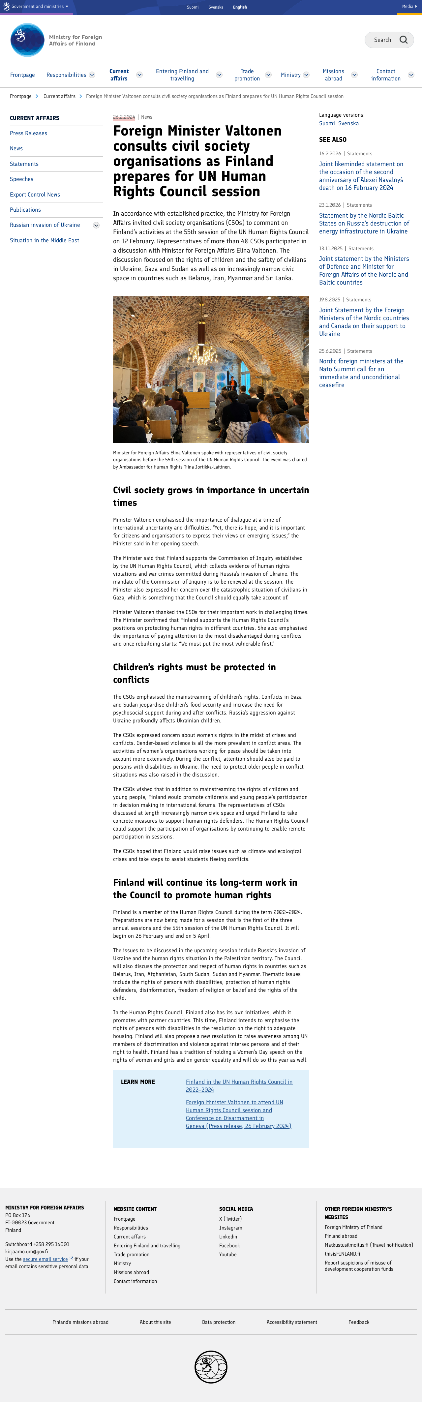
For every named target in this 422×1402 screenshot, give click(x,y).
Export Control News (35, 194)
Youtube (228, 1254)
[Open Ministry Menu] (306, 74)
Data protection (218, 1322)
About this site (155, 1322)
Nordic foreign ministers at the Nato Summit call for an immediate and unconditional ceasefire (361, 373)
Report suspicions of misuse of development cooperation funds (359, 1266)
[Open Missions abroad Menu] (354, 74)
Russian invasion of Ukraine (45, 225)
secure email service (48, 1259)
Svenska (216, 7)
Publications (25, 209)
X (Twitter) (230, 1219)
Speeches (21, 179)
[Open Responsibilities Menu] (92, 74)
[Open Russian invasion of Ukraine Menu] (96, 225)
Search (404, 40)
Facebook (229, 1245)
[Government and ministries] (36, 7)
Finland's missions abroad (80, 1322)
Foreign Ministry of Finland (353, 1227)
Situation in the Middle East (44, 240)
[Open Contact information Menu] (411, 74)
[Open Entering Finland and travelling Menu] (219, 74)
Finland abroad (341, 1236)
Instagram (230, 1228)
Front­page (21, 96)
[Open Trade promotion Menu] (268, 74)
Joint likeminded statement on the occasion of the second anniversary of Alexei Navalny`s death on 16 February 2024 (361, 176)
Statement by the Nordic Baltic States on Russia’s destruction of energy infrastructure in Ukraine (364, 223)
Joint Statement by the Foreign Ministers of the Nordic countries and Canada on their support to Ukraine (364, 322)
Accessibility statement (292, 1322)
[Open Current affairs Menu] (139, 74)
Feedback (359, 1322)
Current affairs (58, 96)
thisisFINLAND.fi (342, 1254)
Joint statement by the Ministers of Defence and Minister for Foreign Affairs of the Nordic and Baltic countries (364, 270)
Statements (24, 164)
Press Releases (28, 133)
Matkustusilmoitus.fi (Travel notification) (369, 1245)
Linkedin (228, 1237)
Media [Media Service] (409, 6)
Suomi (193, 7)
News (16, 148)
